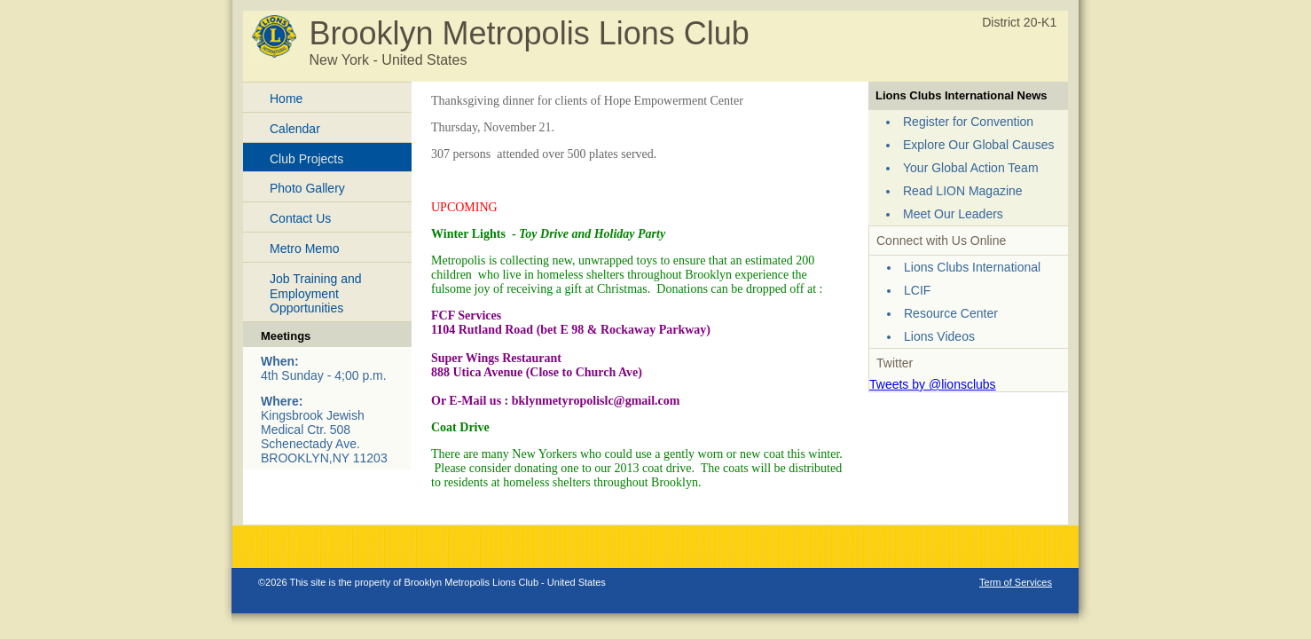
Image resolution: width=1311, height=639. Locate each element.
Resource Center (951, 313)
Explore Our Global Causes (978, 145)
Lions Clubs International (972, 267)
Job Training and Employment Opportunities (316, 294)
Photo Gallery (307, 188)
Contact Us (300, 218)
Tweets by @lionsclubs (932, 384)
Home (286, 98)
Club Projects (306, 159)
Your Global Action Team (971, 168)
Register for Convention (968, 121)
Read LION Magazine (963, 191)
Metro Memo (305, 248)
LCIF (917, 290)
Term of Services (1015, 582)
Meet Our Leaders (953, 214)
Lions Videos (939, 336)
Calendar (295, 129)
